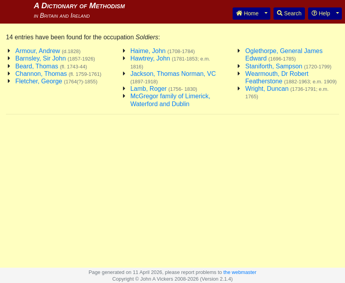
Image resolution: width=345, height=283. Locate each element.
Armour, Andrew (48, 51)
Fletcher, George (56, 81)
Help (321, 13)
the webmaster (239, 272)
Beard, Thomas (51, 66)
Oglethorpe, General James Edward (284, 55)
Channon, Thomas (58, 73)
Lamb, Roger (163, 88)
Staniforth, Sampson (288, 66)
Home (247, 13)
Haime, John (162, 51)
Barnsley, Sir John (55, 58)
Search (289, 13)
